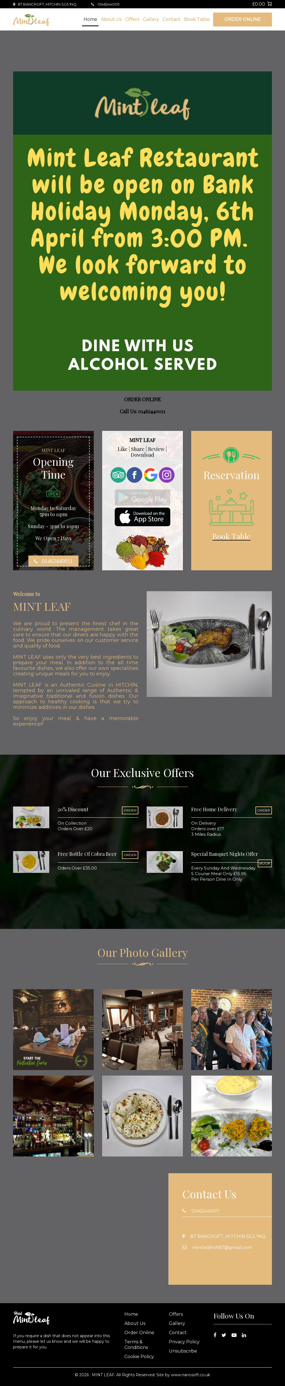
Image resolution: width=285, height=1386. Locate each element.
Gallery (151, 19)
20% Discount (73, 809)
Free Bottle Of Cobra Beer (87, 854)
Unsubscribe (183, 1351)
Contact (171, 19)
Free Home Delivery (214, 809)
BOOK (264, 863)
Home (90, 19)
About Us (111, 19)
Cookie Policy (139, 1356)
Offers (132, 19)
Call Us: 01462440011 (142, 411)
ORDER (130, 810)
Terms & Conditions (136, 1344)
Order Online (242, 19)
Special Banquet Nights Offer (224, 854)
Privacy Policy (184, 1341)
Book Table (197, 19)
